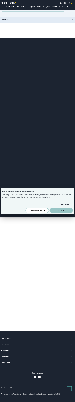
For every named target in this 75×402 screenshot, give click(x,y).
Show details (64, 204)
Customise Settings (37, 210)
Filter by (5, 20)
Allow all (61, 210)
